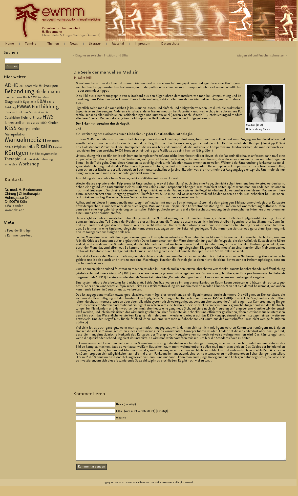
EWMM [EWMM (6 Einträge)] (24, 107)
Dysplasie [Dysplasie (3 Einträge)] (29, 102)
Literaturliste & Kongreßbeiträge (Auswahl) (71, 35)
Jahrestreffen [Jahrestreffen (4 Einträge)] (15, 123)
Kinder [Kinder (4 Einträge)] (52, 123)
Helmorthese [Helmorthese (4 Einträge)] (31, 118)
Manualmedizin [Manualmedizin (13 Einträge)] (25, 140)
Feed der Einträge (19, 231)
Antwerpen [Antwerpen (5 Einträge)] (48, 86)
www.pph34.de (14, 210)
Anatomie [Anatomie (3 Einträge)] (31, 86)
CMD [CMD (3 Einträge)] (34, 97)
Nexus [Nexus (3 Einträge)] (9, 147)
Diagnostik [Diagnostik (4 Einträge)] (13, 102)
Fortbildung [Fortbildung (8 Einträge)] (45, 107)
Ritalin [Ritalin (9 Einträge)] (44, 147)
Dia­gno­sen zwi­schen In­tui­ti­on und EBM (101, 55)
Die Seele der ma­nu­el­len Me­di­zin (106, 72)
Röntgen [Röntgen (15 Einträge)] (17, 153)
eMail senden (14, 206)
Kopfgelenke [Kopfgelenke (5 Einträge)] (29, 129)
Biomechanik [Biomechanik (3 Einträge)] (13, 97)
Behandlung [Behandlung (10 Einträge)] (19, 92)
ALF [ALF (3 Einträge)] (22, 86)
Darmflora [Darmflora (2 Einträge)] (43, 98)
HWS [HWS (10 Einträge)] (48, 117)
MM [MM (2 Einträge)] (49, 141)
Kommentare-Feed (19, 235)
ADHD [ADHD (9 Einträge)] (12, 86)
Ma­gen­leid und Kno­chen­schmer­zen (261, 55)
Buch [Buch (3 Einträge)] (26, 97)
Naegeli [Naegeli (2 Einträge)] (56, 141)
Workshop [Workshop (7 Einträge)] (29, 164)
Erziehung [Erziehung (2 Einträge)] (10, 107)
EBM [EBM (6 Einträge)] (41, 101)
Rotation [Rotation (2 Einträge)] (57, 147)
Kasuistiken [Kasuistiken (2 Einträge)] (33, 123)
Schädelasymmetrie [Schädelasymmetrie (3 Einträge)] (43, 154)
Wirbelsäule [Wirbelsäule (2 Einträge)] (11, 165)
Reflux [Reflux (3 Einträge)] (31, 147)
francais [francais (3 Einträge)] (10, 112)
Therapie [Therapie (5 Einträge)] (12, 159)
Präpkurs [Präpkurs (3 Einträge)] (20, 147)
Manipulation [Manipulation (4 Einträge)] (15, 135)
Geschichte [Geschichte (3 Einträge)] (12, 118)
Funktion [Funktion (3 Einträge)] (22, 112)
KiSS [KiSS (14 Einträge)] (11, 128)
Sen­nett (190, 151)
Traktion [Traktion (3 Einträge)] (26, 159)
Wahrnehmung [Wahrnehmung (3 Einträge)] (43, 159)
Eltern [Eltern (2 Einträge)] (50, 102)
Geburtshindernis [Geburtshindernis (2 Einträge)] (38, 112)
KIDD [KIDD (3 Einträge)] (43, 123)
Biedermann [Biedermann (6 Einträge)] (47, 92)
